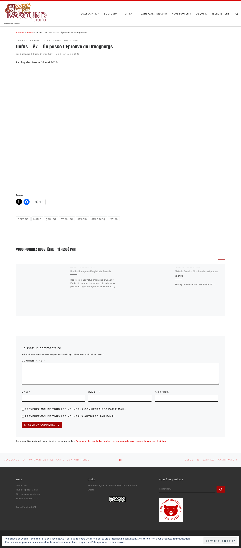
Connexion (21, 485)
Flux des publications (27, 489)
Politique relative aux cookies (108, 542)
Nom (26, 392)
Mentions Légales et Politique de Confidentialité (112, 485)
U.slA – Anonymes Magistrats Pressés (90, 271)
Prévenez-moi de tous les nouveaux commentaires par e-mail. (75, 409)
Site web (162, 392)
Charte (91, 489)
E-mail (94, 392)
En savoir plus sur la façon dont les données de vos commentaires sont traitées (121, 441)
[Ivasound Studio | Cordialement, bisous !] (26, 12)
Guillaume (25, 54)
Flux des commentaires (28, 494)
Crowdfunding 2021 (26, 507)
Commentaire (33, 360)
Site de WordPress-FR (27, 498)
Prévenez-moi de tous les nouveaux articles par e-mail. (71, 416)
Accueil (20, 32)
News (30, 32)
